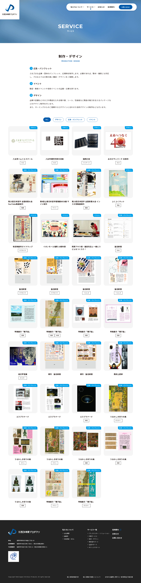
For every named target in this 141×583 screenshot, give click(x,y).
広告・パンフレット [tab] (75, 119)
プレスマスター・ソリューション (99, 533)
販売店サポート (94, 542)
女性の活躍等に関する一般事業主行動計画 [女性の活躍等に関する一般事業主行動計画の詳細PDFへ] (119, 577)
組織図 (66, 536)
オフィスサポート (94, 547)
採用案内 (111, 7)
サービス (91, 7)
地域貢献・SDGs (69, 539)
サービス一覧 (92, 530)
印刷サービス (93, 536)
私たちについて (77, 7)
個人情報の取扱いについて (92, 577)
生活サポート (93, 544)
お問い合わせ (126, 7)
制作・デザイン (94, 539)
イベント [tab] (92, 119)
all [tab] (46, 119)
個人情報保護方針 (73, 577)
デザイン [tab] (58, 119)
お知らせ (101, 7)
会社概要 (66, 533)
